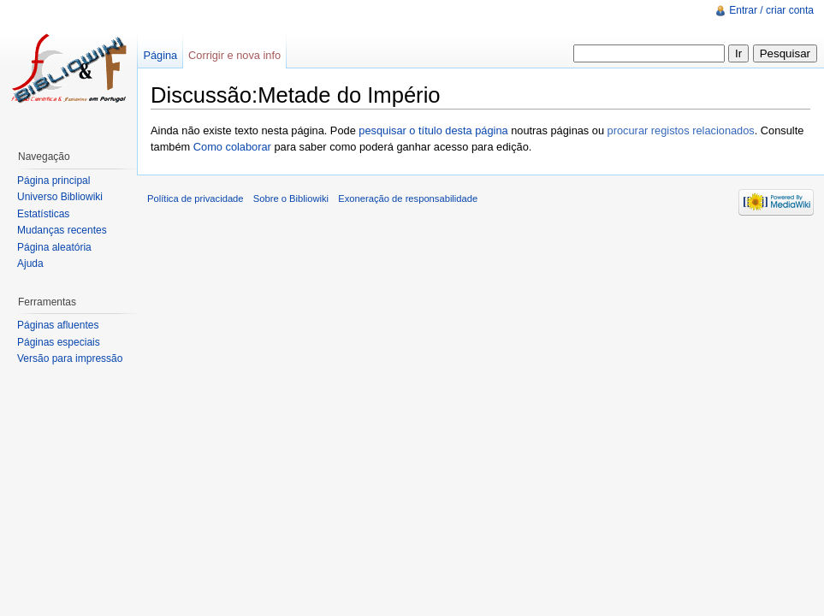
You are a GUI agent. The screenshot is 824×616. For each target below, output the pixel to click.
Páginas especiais (58, 342)
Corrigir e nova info (234, 55)
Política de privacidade (195, 198)
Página (160, 55)
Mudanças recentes (62, 230)
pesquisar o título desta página (433, 130)
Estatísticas (43, 214)
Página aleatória (54, 247)
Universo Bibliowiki (60, 197)
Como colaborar (232, 146)
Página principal (53, 181)
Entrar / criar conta (771, 10)
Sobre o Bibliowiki (291, 198)
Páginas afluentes (57, 325)
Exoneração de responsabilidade (407, 198)
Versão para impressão (69, 358)
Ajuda (30, 264)
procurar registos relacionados (681, 130)
